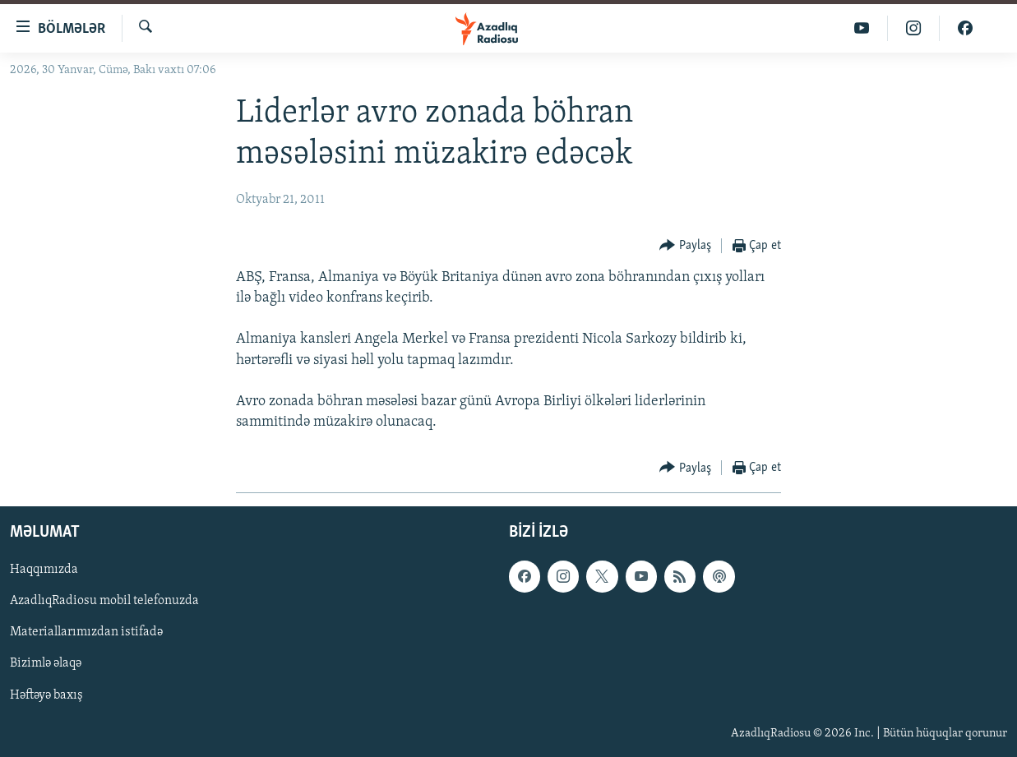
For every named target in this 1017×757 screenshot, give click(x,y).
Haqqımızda (44, 570)
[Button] (685, 246)
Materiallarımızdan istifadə (86, 632)
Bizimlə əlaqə (45, 664)
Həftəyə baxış (46, 695)
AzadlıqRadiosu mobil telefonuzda (104, 601)
